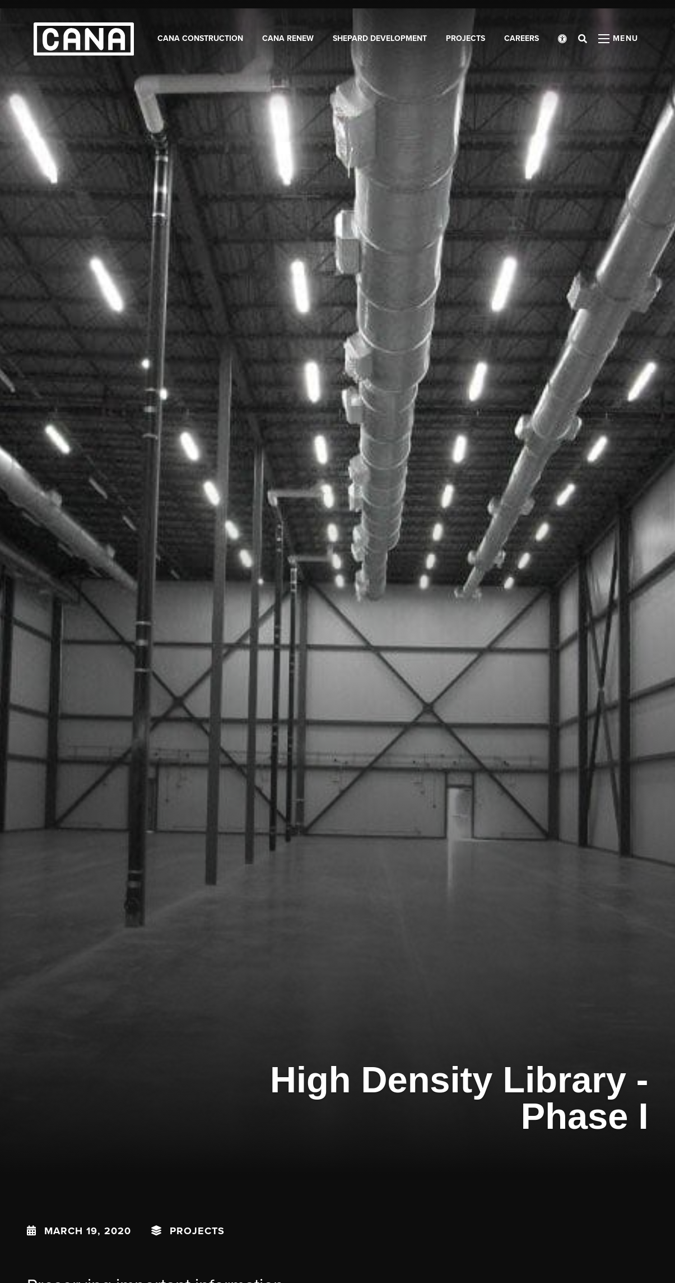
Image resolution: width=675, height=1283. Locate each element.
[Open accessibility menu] (562, 39)
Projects (197, 1231)
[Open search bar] (582, 39)
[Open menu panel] (618, 39)
